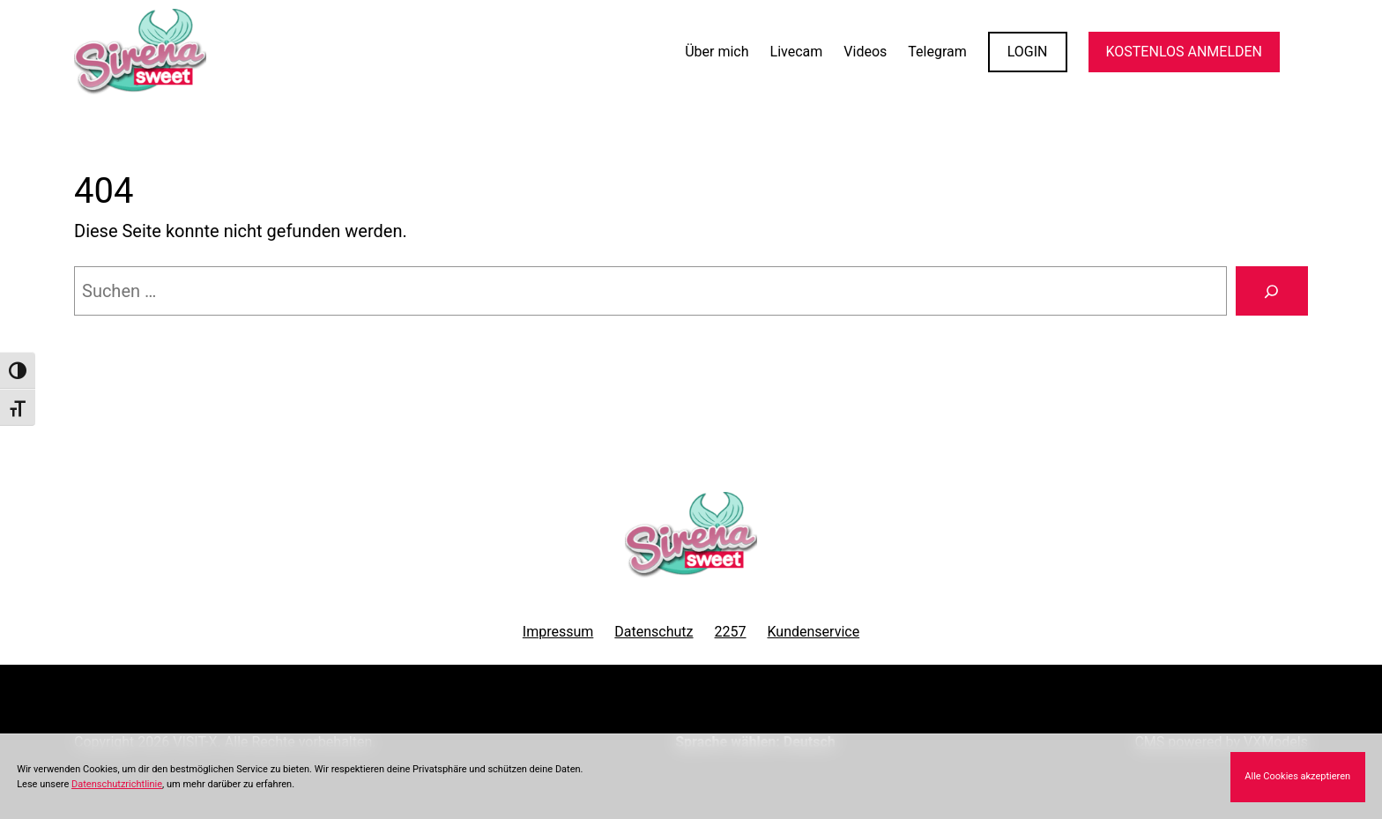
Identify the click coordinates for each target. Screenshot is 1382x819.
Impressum (558, 631)
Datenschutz (653, 631)
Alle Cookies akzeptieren (1297, 776)
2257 (731, 631)
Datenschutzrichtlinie (116, 784)
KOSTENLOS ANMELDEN (1184, 51)
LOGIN (1027, 51)
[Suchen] (1272, 291)
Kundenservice (814, 631)
